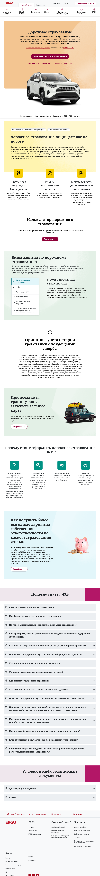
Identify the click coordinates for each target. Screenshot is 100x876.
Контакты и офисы (80, 827)
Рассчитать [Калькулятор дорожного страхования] (50, 239)
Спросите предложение (82, 831)
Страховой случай (37, 814)
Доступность (10, 872)
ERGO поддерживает (35, 834)
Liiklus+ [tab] (17, 287)
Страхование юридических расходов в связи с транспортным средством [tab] (24, 311)
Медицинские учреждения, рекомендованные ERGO (60, 836)
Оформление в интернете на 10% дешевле (50, 56)
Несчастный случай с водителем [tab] (22, 303)
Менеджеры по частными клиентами (82, 847)
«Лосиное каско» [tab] (20, 297)
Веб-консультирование (81, 834)
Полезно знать (10, 868)
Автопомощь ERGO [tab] (21, 292)
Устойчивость (32, 831)
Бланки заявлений (12, 861)
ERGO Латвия (32, 857)
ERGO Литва (32, 860)
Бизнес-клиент (41, 5)
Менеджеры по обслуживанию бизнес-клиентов (84, 842)
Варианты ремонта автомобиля (57, 831)
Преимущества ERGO (60, 116)
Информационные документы (15, 865)
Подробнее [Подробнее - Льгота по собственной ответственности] (19, 569)
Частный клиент (26, 5)
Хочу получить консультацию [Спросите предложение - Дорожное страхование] (39, 63)
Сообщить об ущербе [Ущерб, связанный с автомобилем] (63, 63)
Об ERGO (31, 827)
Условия (77, 116)
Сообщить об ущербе (85, 3)
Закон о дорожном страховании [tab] (21, 281)
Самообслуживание (16, 814)
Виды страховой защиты (43, 116)
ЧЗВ (70, 116)
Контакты (57, 3)
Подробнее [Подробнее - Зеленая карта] (19, 427)
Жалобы (77, 837)
